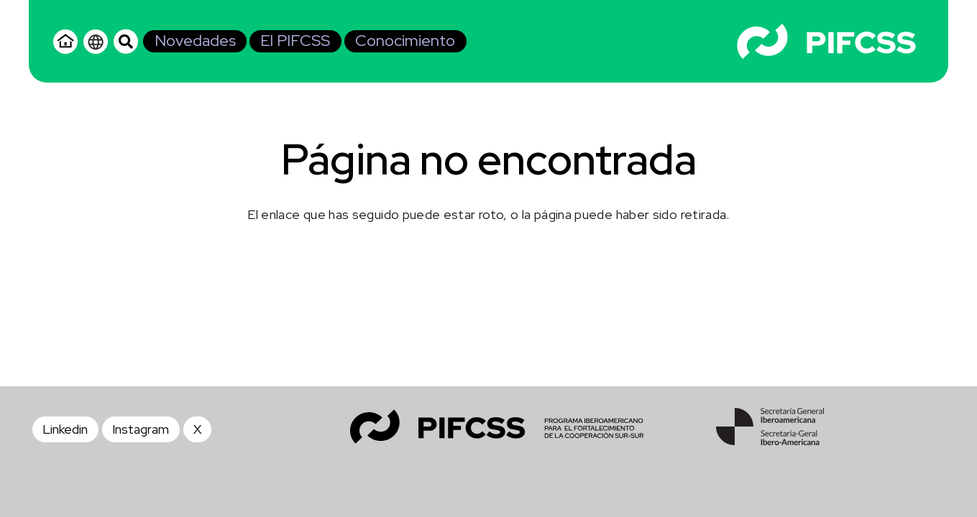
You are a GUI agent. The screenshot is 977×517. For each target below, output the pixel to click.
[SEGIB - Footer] (770, 426)
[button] (126, 41)
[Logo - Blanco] (826, 42)
